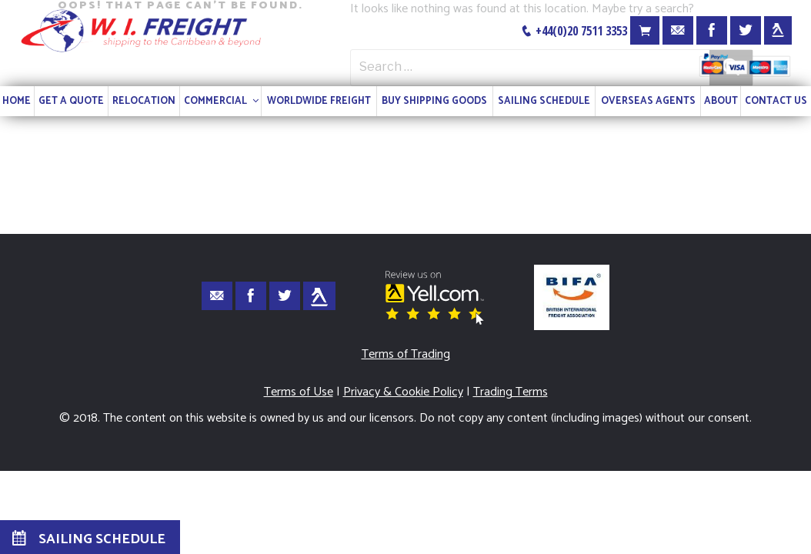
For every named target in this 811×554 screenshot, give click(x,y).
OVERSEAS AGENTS (648, 101)
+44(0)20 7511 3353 (573, 30)
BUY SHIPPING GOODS (434, 101)
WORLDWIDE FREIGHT (319, 101)
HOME (16, 101)
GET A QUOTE (71, 101)
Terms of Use (298, 392)
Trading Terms (510, 392)
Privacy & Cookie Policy (403, 392)
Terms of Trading (406, 354)
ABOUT (721, 101)
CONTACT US (776, 101)
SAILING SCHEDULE (544, 101)
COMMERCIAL (222, 101)
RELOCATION (143, 101)
